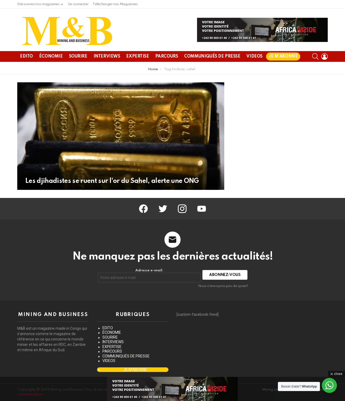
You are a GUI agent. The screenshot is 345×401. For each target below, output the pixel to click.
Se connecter (78, 4)
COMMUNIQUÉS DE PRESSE (212, 56)
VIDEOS (254, 56)
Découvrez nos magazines (38, 5)
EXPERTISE (137, 56)
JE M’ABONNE (283, 56)
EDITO (26, 56)
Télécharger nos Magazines (114, 4)
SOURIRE (78, 56)
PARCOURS (166, 56)
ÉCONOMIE (51, 56)
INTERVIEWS (107, 56)
